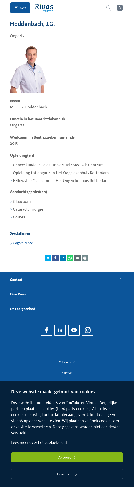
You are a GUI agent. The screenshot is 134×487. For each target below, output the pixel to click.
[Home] (45, 7)
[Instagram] (87, 330)
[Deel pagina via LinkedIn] (63, 258)
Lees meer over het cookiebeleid (39, 442)
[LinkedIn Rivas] (60, 330)
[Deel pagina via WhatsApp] (70, 258)
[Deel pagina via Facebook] (55, 258)
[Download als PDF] (85, 258)
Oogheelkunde (23, 243)
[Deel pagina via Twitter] (48, 258)
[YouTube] (74, 330)
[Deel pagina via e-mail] (77, 258)
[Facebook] (46, 330)
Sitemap (67, 373)
